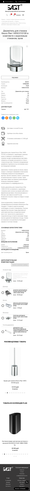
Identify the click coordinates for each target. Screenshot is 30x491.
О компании (8, 480)
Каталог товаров (22, 480)
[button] (5, 393)
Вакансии (8, 484)
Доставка (21, 482)
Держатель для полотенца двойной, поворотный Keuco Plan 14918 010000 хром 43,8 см (20, 330)
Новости (22, 469)
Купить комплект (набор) (20, 265)
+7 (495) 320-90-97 (21, 1)
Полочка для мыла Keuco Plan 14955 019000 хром (20, 317)
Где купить (21, 486)
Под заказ (15, 77)
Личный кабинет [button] (8, 1)
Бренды (8, 482)
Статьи (22, 471)
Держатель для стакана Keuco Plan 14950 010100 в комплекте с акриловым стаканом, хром (20, 276)
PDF (26, 109)
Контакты (8, 486)
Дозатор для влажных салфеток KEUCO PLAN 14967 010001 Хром (20, 291)
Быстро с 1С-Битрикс (20, 488)
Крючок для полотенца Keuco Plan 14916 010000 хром (20, 305)
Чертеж (3, 109)
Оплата (22, 484)
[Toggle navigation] (23, 15)
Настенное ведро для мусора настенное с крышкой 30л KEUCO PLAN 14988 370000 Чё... (15, 443)
